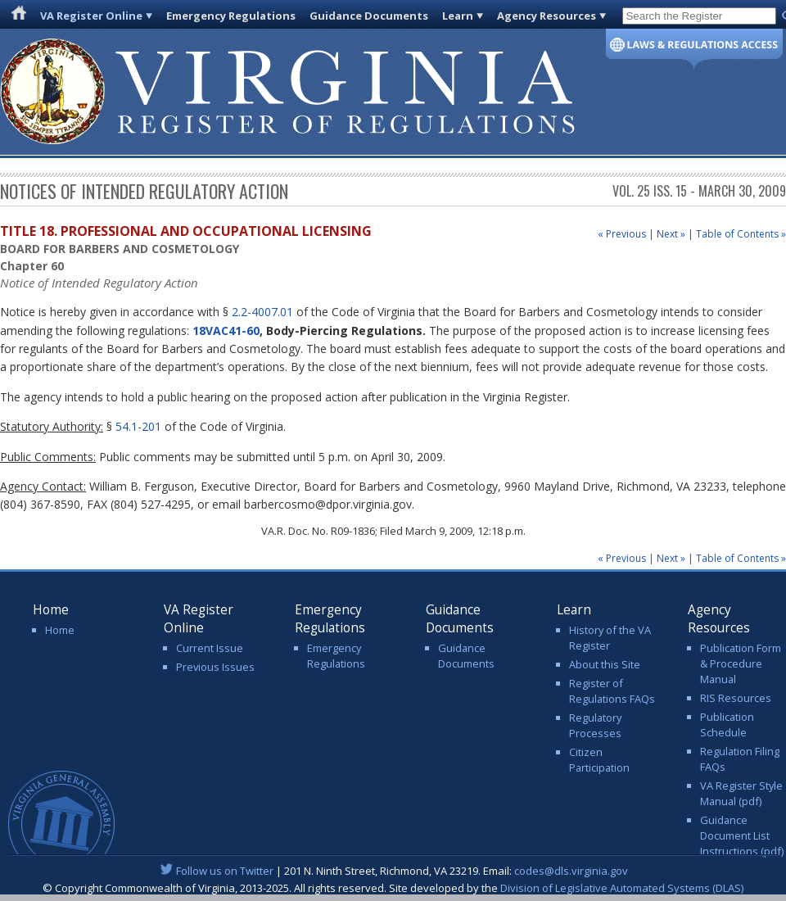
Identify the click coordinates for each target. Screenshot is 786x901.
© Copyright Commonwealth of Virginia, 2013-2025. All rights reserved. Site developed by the (393, 888)
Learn (457, 15)
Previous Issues (215, 666)
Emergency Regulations (231, 15)
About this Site (604, 664)
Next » (671, 234)
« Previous (622, 234)
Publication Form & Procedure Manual (740, 663)
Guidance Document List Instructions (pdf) (742, 835)
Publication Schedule (727, 724)
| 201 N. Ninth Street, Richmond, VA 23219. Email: (393, 870)
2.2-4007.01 (262, 311)
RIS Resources (735, 697)
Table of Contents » (741, 234)
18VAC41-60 (226, 330)
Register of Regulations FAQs (612, 691)
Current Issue (209, 648)
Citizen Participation (599, 760)
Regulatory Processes (595, 725)
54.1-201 (138, 426)
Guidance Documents (368, 15)
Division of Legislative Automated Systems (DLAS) (621, 888)
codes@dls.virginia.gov (571, 870)
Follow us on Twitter (224, 870)
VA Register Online (91, 15)
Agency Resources (546, 15)
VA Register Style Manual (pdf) (741, 793)
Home (60, 630)
